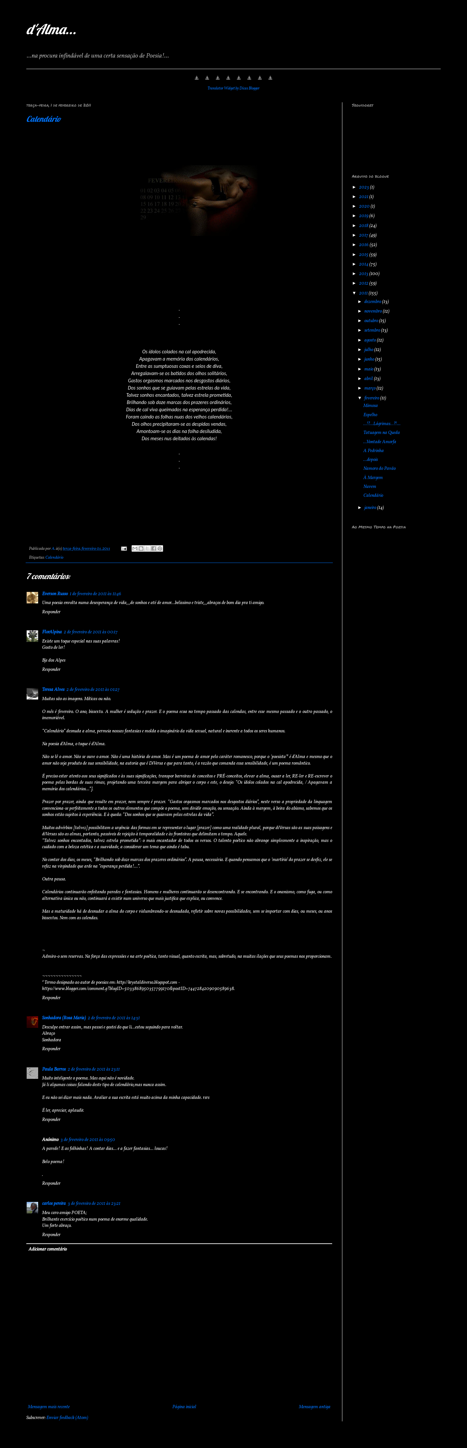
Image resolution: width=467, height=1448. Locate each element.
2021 (364, 197)
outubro (371, 321)
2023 (364, 187)
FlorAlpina (52, 632)
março (370, 388)
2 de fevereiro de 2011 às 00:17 (91, 632)
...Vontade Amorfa (379, 442)
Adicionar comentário (48, 1249)
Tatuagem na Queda (381, 433)
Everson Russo (55, 594)
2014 (364, 264)
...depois (370, 460)
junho (369, 359)
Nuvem (369, 487)
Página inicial (184, 1407)
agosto (370, 340)
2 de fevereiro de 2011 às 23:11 (94, 1069)
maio (369, 369)
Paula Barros (54, 1069)
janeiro (370, 508)
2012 (364, 283)
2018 (364, 226)
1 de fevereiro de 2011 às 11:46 (95, 594)
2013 (364, 274)
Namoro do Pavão (379, 469)
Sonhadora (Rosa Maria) (64, 1018)
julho (369, 350)
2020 (365, 206)
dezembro (373, 302)
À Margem (373, 478)
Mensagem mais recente (49, 1407)
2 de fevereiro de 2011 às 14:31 (114, 1018)
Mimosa (370, 406)
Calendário (43, 119)
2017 (364, 235)
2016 (364, 245)
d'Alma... (51, 29)
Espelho (370, 415)
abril (369, 379)
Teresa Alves (53, 690)
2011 (364, 293)
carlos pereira (54, 1204)
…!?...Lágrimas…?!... (382, 424)
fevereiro (372, 398)
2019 (364, 216)
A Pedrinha (373, 451)
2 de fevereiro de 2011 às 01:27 (93, 690)
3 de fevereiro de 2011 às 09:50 (88, 1140)
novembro (373, 311)
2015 (364, 255)
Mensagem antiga (315, 1407)
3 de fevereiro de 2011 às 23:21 (94, 1204)
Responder (51, 612)
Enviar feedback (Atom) (67, 1418)
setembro (372, 330)
